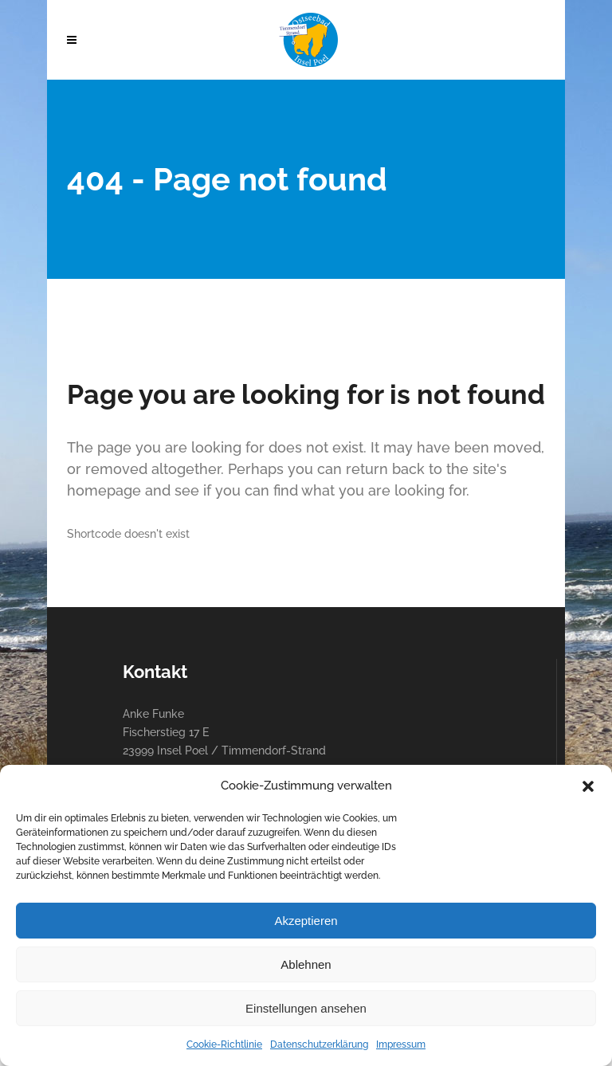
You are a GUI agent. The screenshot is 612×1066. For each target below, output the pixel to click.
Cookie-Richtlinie (224, 1044)
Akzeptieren (305, 920)
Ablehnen (305, 964)
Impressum (401, 1044)
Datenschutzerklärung (319, 1044)
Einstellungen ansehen (306, 1008)
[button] (588, 786)
